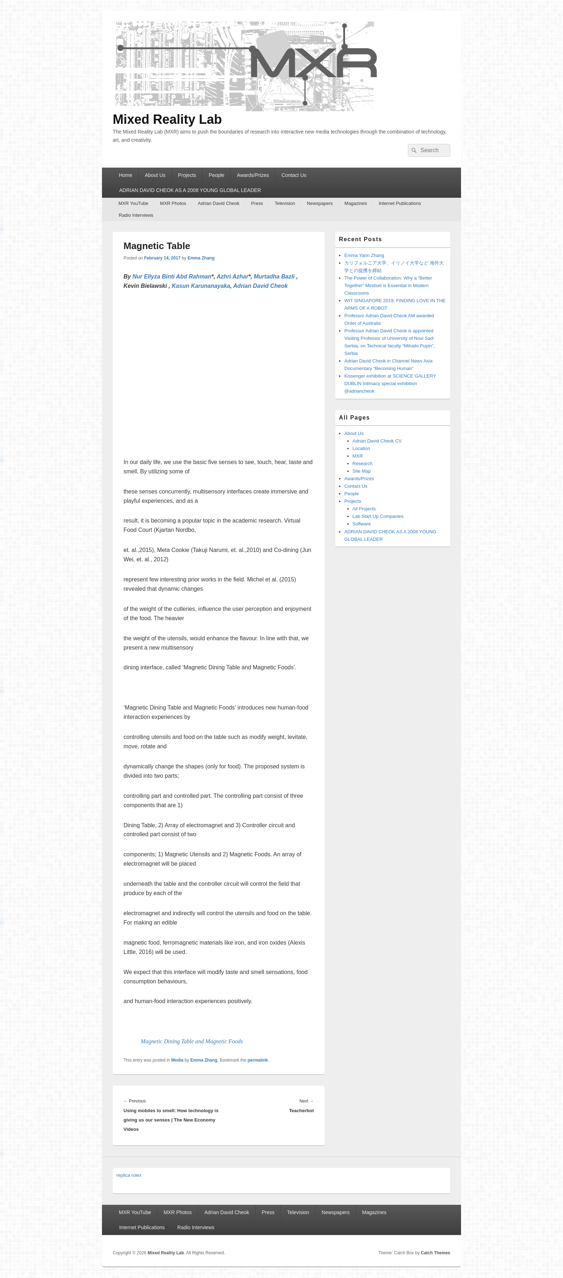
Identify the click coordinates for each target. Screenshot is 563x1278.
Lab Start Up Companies (378, 516)
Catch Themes (435, 1252)
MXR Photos (173, 203)
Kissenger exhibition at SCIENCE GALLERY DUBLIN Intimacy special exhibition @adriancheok (390, 383)
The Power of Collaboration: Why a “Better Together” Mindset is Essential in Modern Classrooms (388, 285)
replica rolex (128, 1175)
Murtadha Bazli (274, 276)
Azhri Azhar (232, 276)
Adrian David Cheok (218, 203)
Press (257, 203)
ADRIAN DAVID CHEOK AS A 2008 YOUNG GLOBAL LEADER (190, 190)
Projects (187, 175)
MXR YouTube (133, 203)
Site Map (362, 471)
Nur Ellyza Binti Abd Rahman (171, 276)
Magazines (355, 203)
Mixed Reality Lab (167, 119)
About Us (155, 175)
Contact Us (294, 175)
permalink (258, 1060)
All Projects (364, 508)
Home (125, 175)
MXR (358, 456)
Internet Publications (400, 203)
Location (361, 448)
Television (285, 203)
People (216, 175)
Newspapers (320, 203)
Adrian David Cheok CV (377, 441)
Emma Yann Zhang (364, 255)
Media (177, 1060)
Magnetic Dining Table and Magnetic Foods (192, 1041)
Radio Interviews (136, 215)
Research (363, 463)
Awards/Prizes (253, 175)
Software (362, 523)
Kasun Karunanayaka (201, 286)
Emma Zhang (200, 258)
